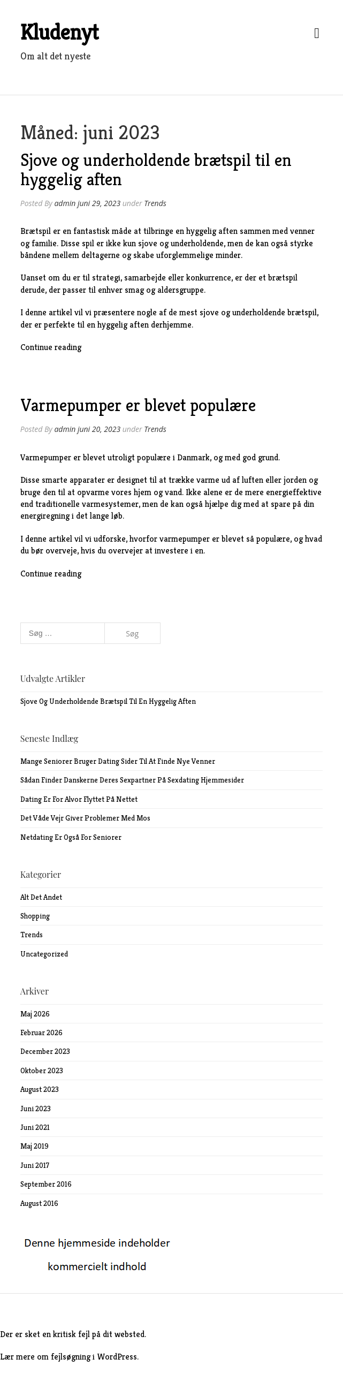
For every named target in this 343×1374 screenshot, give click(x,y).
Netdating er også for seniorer (70, 837)
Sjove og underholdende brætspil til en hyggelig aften (156, 169)
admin (64, 203)
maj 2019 (34, 1146)
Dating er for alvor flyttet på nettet (79, 799)
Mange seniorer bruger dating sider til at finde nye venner (117, 761)
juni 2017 (34, 1165)
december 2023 (45, 1051)
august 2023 (39, 1089)
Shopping (35, 916)
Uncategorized (44, 954)
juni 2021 (35, 1127)
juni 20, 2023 (99, 429)
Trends (155, 203)
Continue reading (50, 347)
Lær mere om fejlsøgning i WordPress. (69, 1356)
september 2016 (46, 1184)
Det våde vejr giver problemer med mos (85, 818)
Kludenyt (59, 32)
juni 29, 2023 (99, 203)
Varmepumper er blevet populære (138, 405)
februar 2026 (41, 1032)
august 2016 (39, 1203)
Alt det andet (41, 897)
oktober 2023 (41, 1070)
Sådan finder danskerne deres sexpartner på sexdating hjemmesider (132, 780)
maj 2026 (35, 1014)
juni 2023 (35, 1108)
